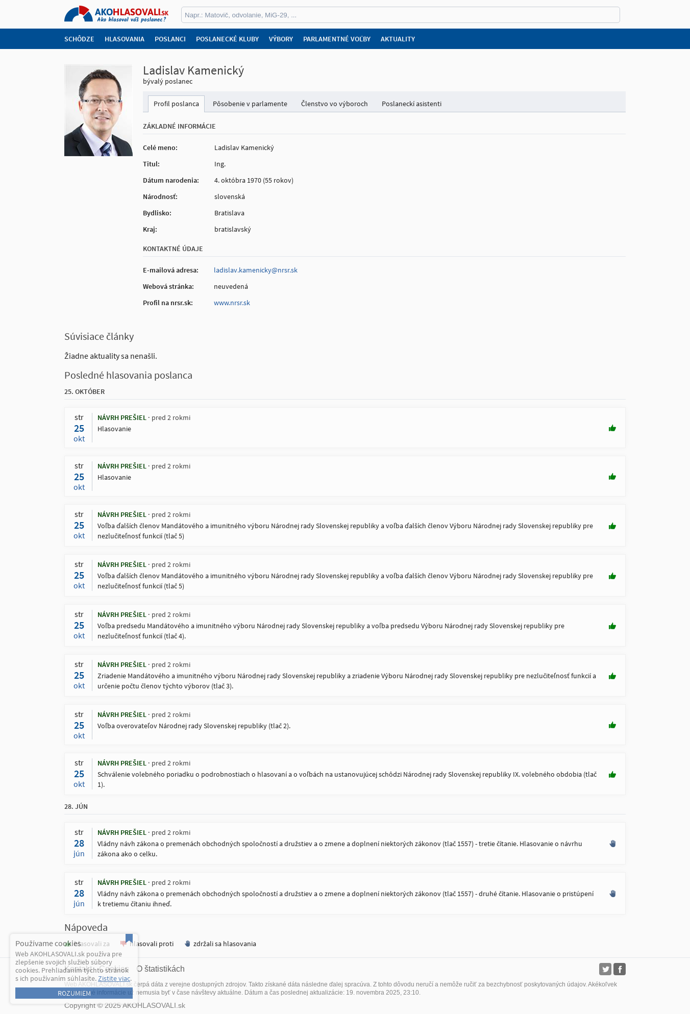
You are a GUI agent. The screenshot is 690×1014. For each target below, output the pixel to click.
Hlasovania (124, 39)
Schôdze (79, 39)
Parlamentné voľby (337, 39)
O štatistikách (160, 968)
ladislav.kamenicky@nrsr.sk (256, 270)
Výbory (281, 39)
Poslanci (170, 39)
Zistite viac (114, 978)
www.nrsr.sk (232, 302)
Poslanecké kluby (227, 39)
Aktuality (398, 39)
